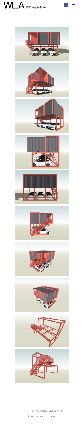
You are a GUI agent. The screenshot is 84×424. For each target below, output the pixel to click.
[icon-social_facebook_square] (66, 5)
